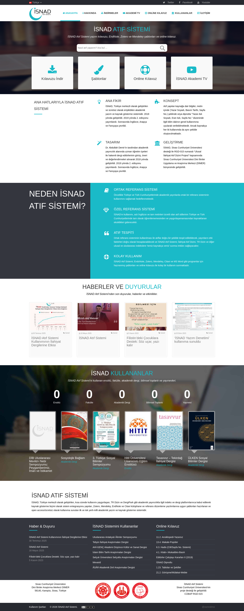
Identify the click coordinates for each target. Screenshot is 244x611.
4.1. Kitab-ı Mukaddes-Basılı (170, 552)
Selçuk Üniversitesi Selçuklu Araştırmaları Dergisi (118, 557)
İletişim (203, 13)
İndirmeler (109, 13)
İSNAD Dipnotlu (164, 562)
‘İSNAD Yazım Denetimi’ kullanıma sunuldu (191, 339)
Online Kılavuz (156, 13)
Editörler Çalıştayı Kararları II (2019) (174, 557)
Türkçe (35, 2)
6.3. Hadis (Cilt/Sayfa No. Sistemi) (173, 547)
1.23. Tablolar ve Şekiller (168, 567)
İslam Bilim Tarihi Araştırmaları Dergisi (112, 552)
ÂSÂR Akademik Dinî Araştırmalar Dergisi (114, 567)
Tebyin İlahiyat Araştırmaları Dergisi (110, 542)
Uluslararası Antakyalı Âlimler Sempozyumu (115, 537)
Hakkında (89, 13)
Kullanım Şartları (37, 607)
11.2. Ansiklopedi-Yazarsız (169, 537)
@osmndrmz (208, 607)
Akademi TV (131, 13)
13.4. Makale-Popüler (167, 542)
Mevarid (97, 562)
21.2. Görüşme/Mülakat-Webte (171, 572)
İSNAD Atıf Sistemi (92, 338)
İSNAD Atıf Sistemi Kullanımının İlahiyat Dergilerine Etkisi (46, 341)
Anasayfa (70, 13)
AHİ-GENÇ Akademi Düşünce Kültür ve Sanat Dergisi (120, 547)
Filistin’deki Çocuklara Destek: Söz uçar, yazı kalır (143, 341)
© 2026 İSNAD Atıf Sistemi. (64, 607)
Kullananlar (182, 13)
